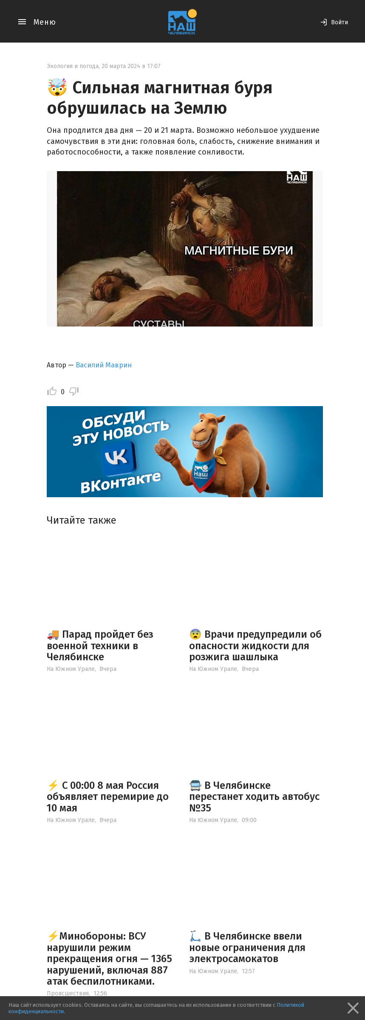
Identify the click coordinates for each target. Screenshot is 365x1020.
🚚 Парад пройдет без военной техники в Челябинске (100, 645)
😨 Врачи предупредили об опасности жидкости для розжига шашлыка (255, 645)
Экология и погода (73, 66)
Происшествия (68, 993)
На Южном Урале (71, 669)
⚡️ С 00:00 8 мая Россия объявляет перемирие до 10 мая (108, 796)
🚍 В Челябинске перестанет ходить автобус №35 (254, 796)
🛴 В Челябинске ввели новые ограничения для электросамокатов (247, 947)
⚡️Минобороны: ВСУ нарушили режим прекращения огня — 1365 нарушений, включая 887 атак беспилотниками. (109, 958)
